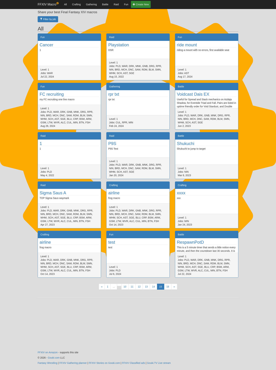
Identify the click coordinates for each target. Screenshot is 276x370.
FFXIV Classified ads (133, 363)
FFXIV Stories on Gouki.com (104, 363)
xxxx (181, 192)
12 (139, 286)
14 (153, 286)
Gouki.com (54, 357)
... (114, 286)
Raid (116, 4)
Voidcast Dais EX (193, 94)
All (65, 4)
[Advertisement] (138, 326)
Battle (105, 4)
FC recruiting (52, 94)
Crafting (76, 4)
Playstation (118, 44)
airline (114, 192)
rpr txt (113, 94)
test (111, 242)
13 (146, 286)
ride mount (187, 44)
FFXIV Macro (48, 4)
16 (167, 286)
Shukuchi (185, 143)
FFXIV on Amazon (48, 352)
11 (132, 286)
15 (160, 286)
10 (125, 286)
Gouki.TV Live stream (159, 363)
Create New (141, 4)
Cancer (46, 44)
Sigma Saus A (53, 192)
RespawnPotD (190, 242)
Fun (126, 4)
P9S (112, 143)
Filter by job (48, 19)
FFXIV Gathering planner (73, 363)
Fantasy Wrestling (47, 363)
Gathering (91, 4)
